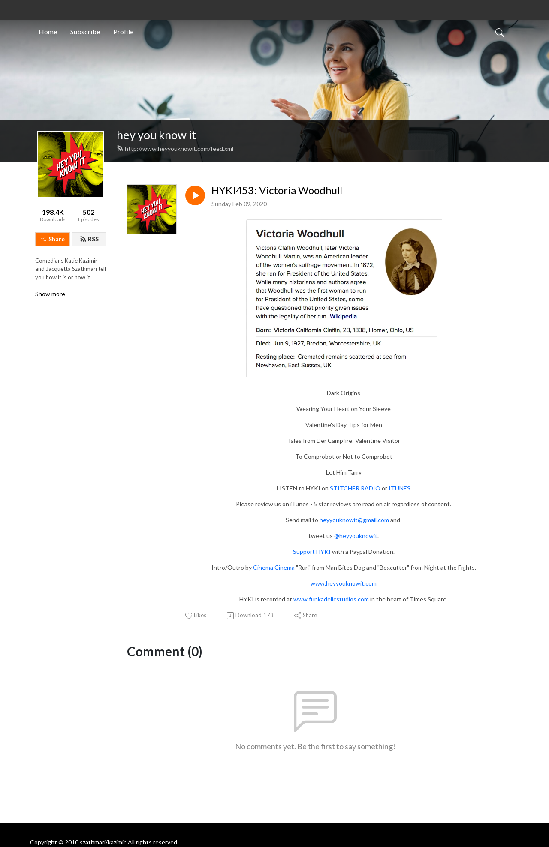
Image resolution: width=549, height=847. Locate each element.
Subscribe (85, 31)
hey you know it (156, 135)
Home (48, 31)
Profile (123, 31)
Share (53, 239)
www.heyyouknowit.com (344, 583)
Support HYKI (312, 551)
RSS (89, 239)
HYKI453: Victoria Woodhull (276, 190)
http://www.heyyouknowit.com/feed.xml (175, 148)
